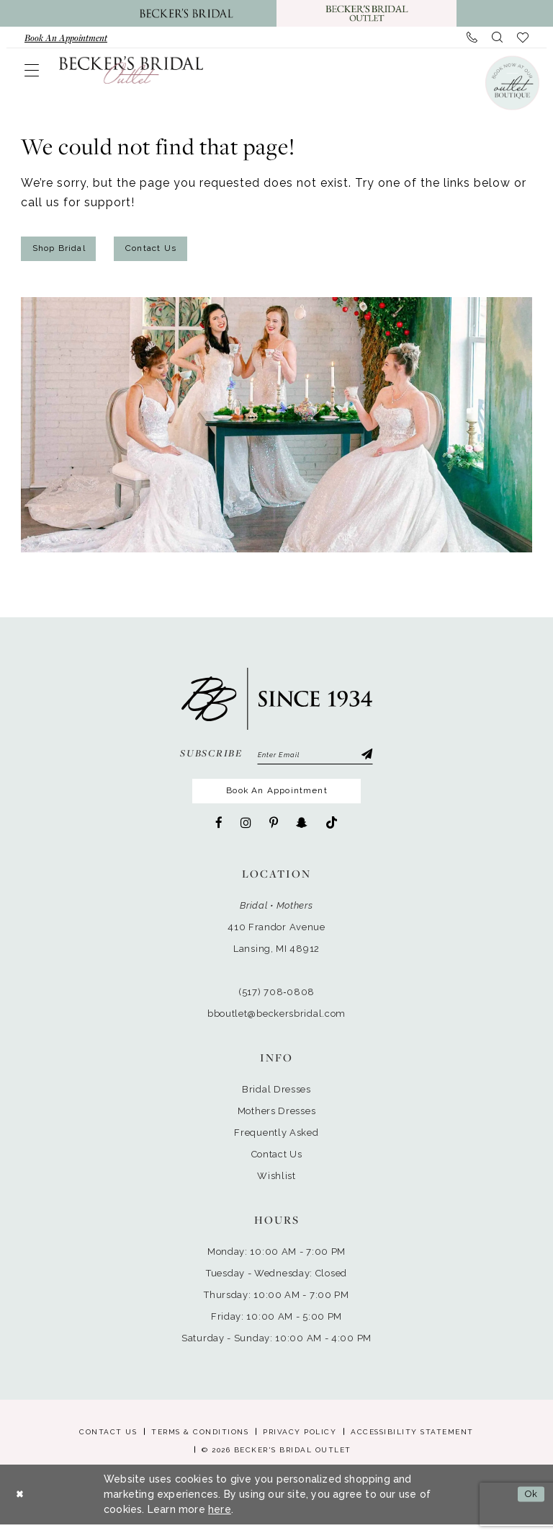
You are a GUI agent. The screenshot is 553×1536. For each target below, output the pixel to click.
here (219, 1521)
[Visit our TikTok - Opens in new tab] (331, 835)
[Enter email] (315, 761)
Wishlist (276, 1187)
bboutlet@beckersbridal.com (276, 1025)
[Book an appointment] (65, 37)
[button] (31, 70)
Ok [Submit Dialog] (529, 1505)
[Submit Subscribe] (365, 761)
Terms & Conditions (199, 1443)
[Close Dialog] (22, 1506)
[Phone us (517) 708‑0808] (472, 37)
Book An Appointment (278, 800)
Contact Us (173, 251)
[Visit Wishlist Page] (523, 37)
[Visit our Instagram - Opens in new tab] (245, 834)
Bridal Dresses (276, 1100)
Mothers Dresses (277, 1122)
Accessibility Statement (412, 1443)
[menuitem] (65, 37)
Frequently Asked (276, 1144)
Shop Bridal (66, 251)
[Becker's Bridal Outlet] (131, 69)
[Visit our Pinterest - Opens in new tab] (273, 834)
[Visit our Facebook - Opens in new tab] (218, 834)
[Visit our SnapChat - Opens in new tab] (301, 834)
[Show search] (497, 37)
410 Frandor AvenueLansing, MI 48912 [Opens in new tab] (276, 949)
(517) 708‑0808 (276, 1003)
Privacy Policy (299, 1443)
